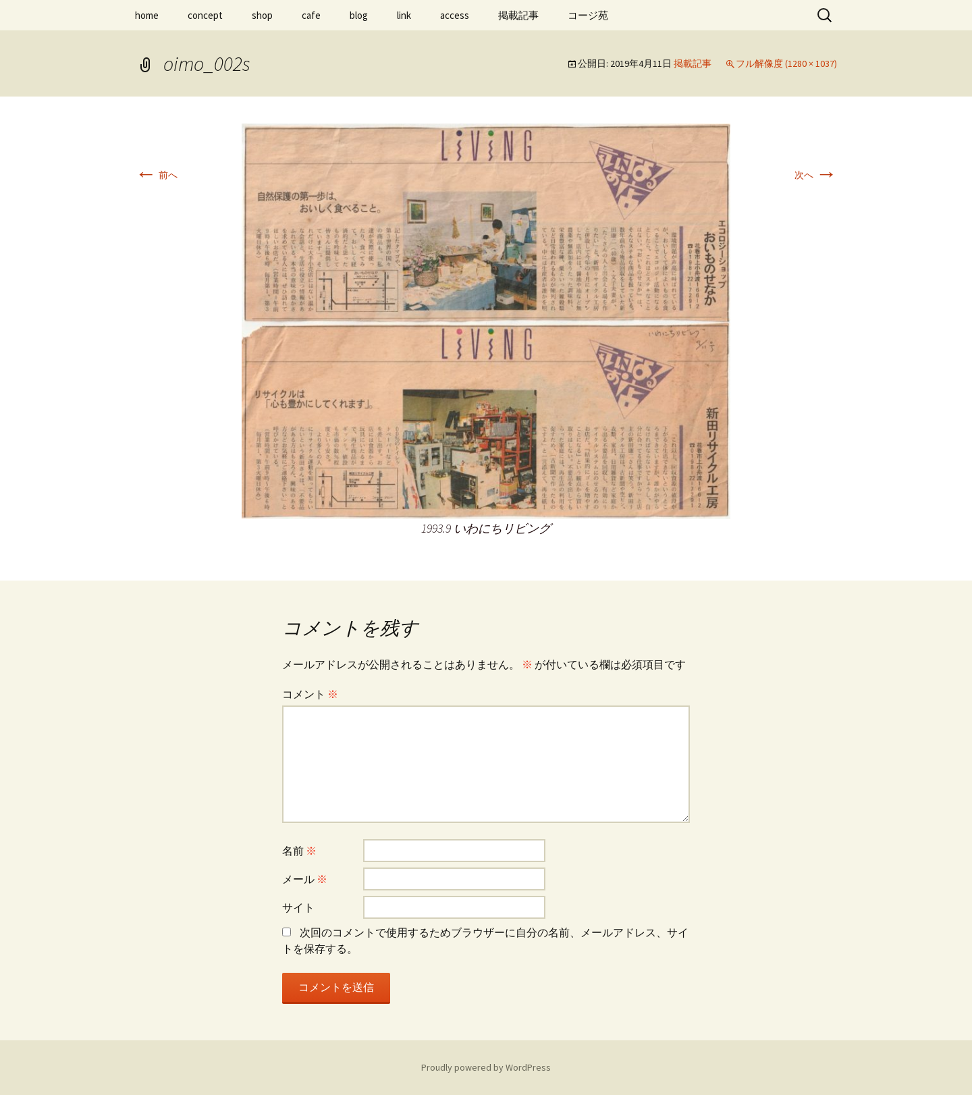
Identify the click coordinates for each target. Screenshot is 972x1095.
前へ (156, 175)
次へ (815, 175)
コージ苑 (588, 15)
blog (359, 15)
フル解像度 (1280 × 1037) (786, 63)
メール (304, 879)
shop (262, 15)
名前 (299, 850)
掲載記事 (518, 15)
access (454, 15)
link (404, 15)
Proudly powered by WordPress (486, 1067)
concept (205, 15)
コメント (310, 694)
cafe (311, 15)
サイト (298, 907)
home (147, 15)
